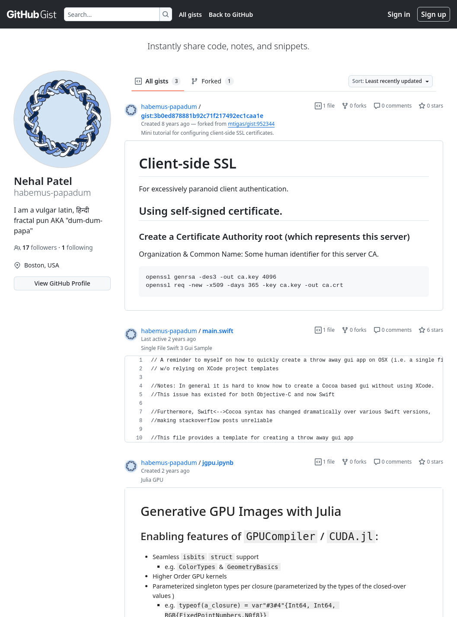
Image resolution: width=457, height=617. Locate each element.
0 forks (354, 105)
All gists (190, 14)
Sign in (399, 14)
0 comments (393, 105)
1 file (325, 105)
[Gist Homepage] (32, 14)
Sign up (433, 14)
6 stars (431, 330)
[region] (284, 226)
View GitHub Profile (62, 283)
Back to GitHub (231, 14)
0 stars (431, 105)
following (77, 247)
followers (36, 247)
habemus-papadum (169, 106)
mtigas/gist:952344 (251, 123)
